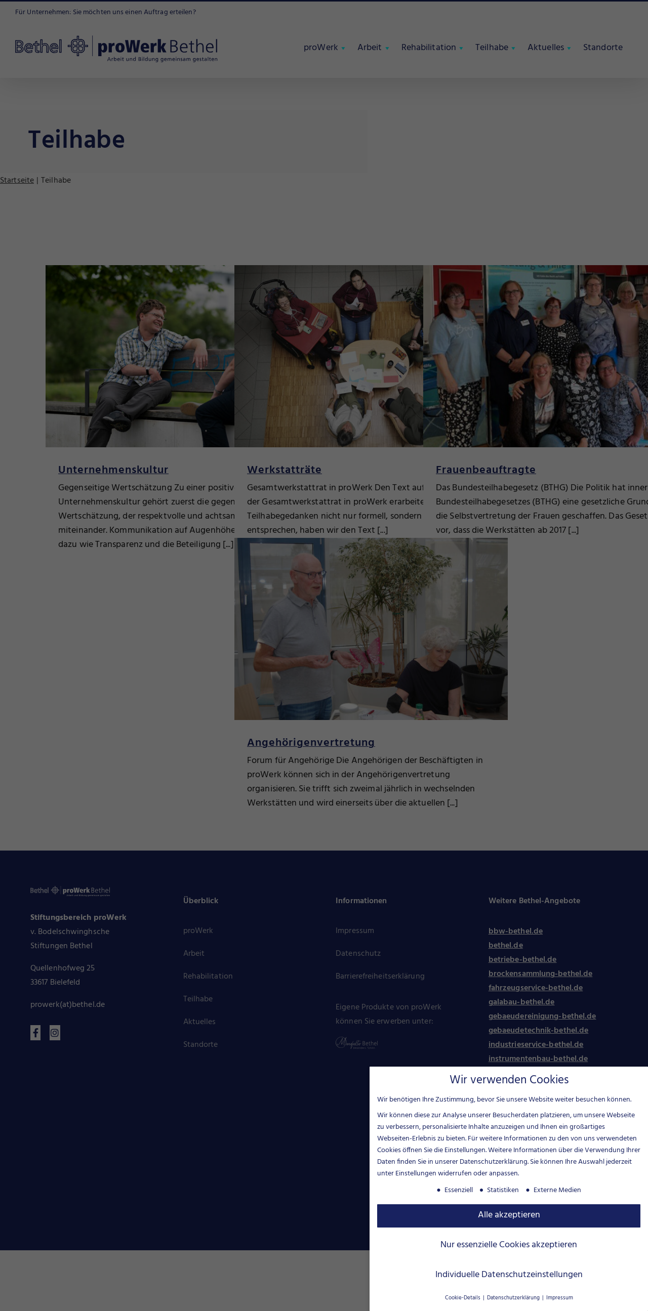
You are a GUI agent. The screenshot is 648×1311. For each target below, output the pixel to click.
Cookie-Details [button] (463, 1297)
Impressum (559, 1297)
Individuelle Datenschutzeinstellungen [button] (509, 1274)
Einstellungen (415, 1172)
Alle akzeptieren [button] (509, 1214)
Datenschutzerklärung (494, 1161)
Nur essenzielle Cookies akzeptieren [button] (508, 1244)
